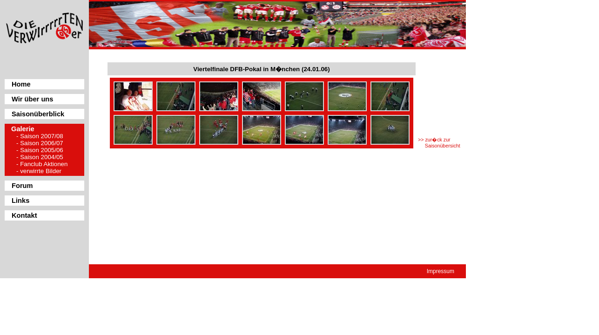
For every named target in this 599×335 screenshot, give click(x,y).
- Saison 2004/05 (39, 157)
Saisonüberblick (38, 114)
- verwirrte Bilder (38, 171)
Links (20, 200)
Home (21, 84)
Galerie (22, 129)
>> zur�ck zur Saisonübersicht (439, 142)
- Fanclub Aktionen (41, 164)
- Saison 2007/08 (39, 136)
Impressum (440, 271)
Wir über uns (32, 99)
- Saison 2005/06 (39, 150)
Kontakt (24, 215)
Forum (22, 185)
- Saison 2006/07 (39, 143)
